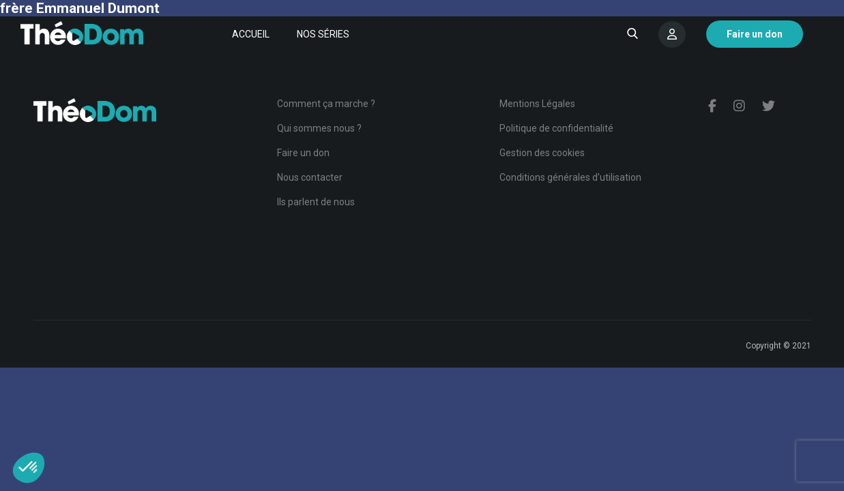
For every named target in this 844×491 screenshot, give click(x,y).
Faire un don (303, 152)
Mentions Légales (537, 103)
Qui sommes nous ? (319, 128)
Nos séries (323, 34)
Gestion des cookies (542, 152)
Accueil (251, 34)
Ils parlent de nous (316, 201)
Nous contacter (310, 177)
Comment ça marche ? (326, 103)
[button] (28, 467)
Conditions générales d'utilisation (570, 177)
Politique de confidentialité (556, 128)
